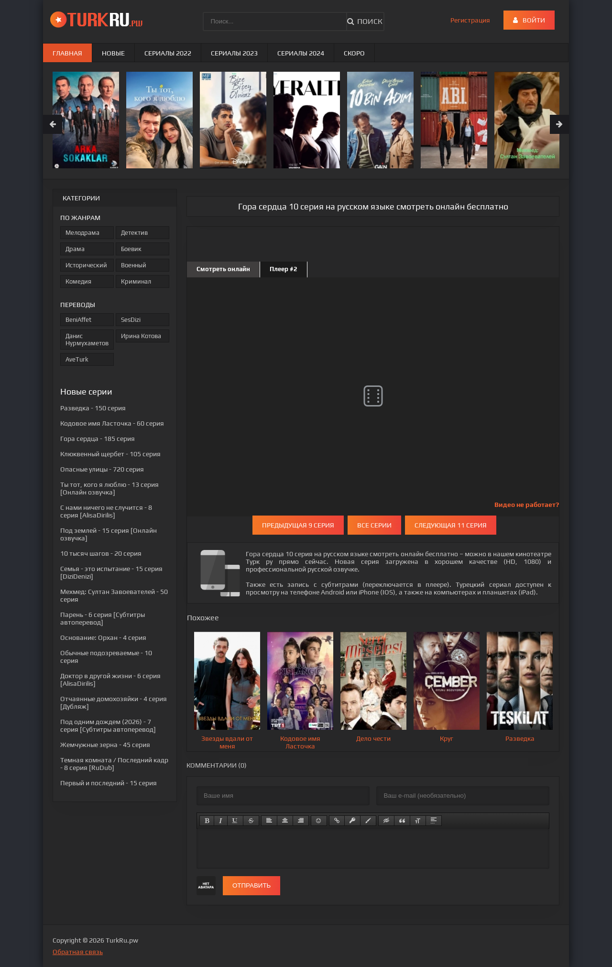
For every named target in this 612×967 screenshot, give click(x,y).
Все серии (374, 525)
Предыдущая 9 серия (298, 525)
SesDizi (131, 319)
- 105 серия (110, 454)
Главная (67, 53)
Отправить (251, 885)
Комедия (78, 281)
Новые (113, 53)
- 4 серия (103, 637)
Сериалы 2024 (300, 53)
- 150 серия (93, 408)
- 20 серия (101, 553)
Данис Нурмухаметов (87, 339)
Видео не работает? (526, 504)
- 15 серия (108, 783)
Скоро (354, 53)
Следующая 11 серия (451, 525)
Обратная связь (78, 952)
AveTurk (77, 359)
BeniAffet (78, 319)
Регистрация (470, 20)
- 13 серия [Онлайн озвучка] (109, 488)
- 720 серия (102, 469)
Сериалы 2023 (234, 53)
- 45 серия (105, 744)
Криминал (136, 281)
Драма (75, 249)
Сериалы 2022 (167, 53)
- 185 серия (97, 438)
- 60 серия (112, 423)
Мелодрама (82, 232)
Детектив (134, 232)
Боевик (131, 249)
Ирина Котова (141, 336)
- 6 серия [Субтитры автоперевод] (102, 618)
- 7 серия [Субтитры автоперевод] (108, 725)
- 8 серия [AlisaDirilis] (106, 511)
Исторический (86, 265)
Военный (133, 265)
